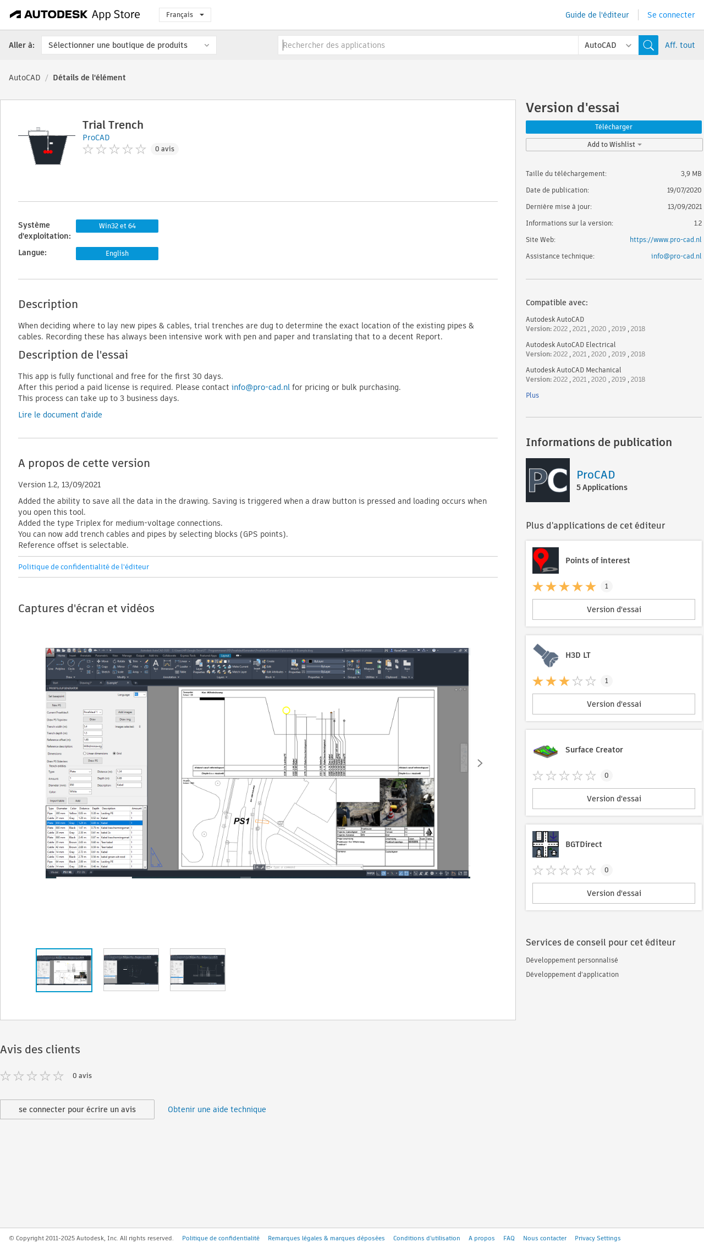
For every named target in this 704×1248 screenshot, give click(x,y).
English (117, 253)
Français (185, 14)
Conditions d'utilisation (426, 1238)
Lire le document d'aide (60, 414)
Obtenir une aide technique (217, 1109)
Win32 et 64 (117, 225)
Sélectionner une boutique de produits (118, 45)
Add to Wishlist (614, 144)
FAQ (509, 1238)
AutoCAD (25, 77)
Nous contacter (544, 1238)
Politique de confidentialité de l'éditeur (83, 567)
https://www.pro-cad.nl (666, 239)
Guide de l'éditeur (597, 14)
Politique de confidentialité (221, 1238)
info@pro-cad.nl (261, 387)
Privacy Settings (598, 1238)
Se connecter (671, 14)
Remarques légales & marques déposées (326, 1238)
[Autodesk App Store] (75, 15)
